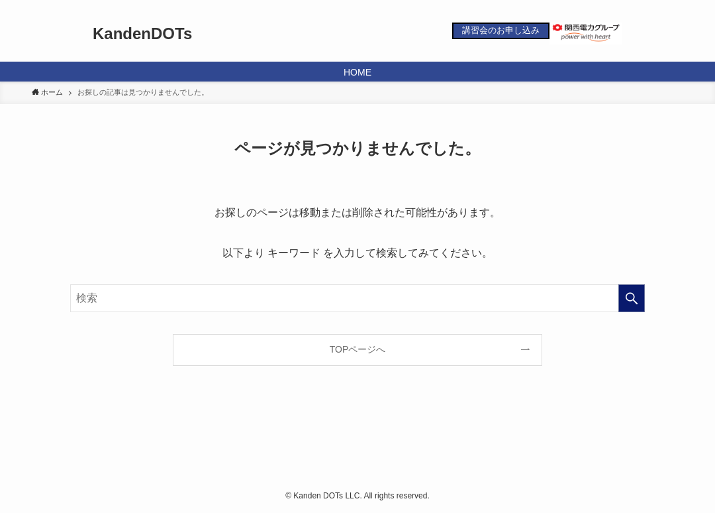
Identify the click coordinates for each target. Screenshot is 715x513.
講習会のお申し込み (501, 30)
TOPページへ (358, 349)
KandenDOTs (142, 34)
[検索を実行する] (631, 298)
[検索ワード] (357, 298)
